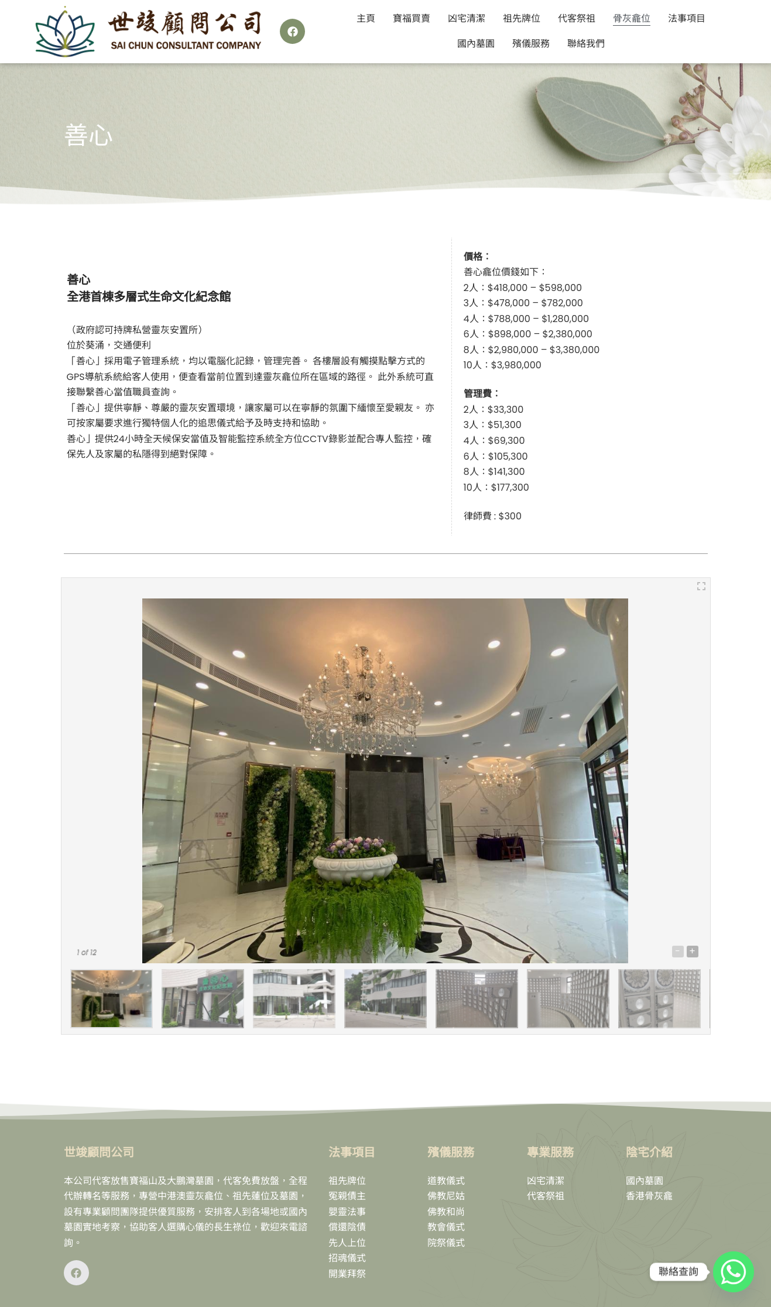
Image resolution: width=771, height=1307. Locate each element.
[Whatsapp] (733, 1271)
